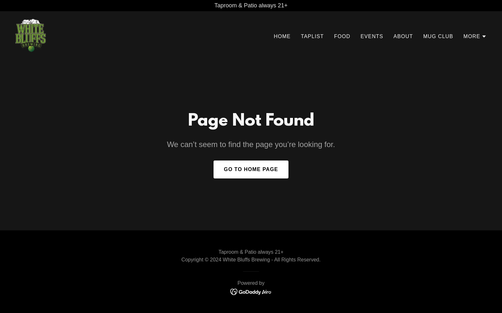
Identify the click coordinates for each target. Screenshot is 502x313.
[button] (475, 36)
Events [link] (371, 36)
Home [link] (282, 36)
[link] (30, 35)
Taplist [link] (312, 36)
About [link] (403, 36)
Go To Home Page (251, 169)
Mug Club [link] (438, 36)
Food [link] (342, 36)
